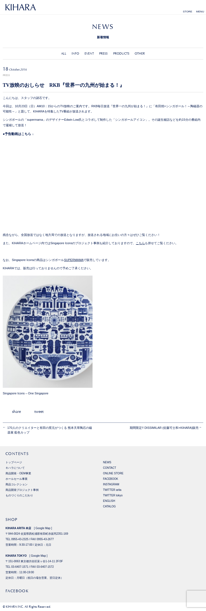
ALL (63, 54)
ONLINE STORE (113, 473)
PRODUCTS (121, 54)
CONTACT (109, 467)
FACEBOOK (110, 478)
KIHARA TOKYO (16, 555)
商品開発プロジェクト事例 (22, 489)
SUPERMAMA (74, 260)
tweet (39, 411)
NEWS (107, 462)
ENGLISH (109, 500)
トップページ (14, 462)
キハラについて (15, 467)
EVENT (89, 54)
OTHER (140, 54)
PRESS (103, 54)
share (16, 411)
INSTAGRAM (111, 484)
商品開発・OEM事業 (18, 473)
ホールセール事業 (17, 478)
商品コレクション (17, 484)
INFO (75, 54)
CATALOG (109, 506)
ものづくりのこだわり (19, 495)
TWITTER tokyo (113, 495)
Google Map (43, 528)
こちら (140, 243)
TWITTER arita (112, 489)
